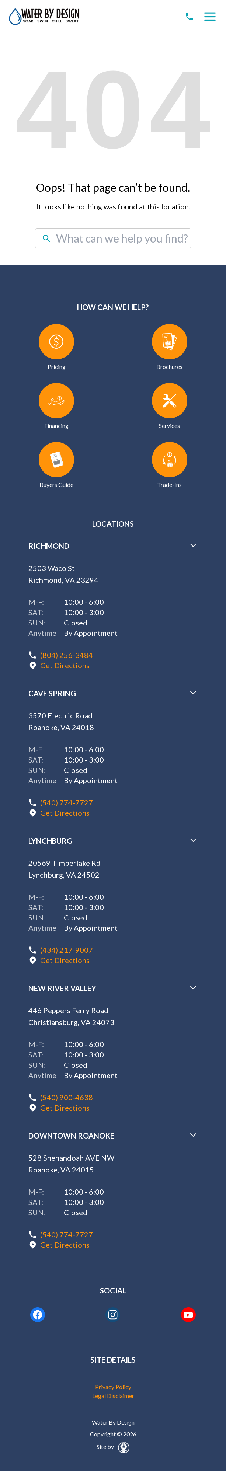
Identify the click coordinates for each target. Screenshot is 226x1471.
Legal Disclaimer (113, 1395)
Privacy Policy (113, 1386)
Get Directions (65, 665)
